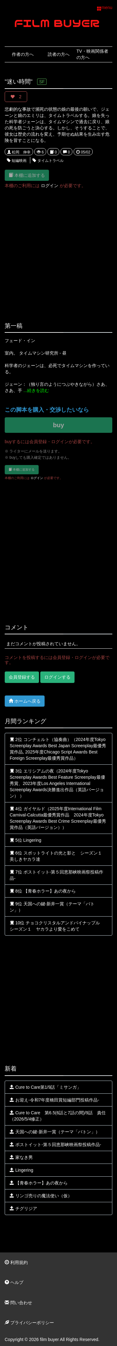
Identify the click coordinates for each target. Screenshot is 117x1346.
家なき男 (21, 1157)
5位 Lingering (25, 840)
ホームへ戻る (25, 701)
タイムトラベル (47, 160)
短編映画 (17, 160)
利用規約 (16, 1262)
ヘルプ (14, 1282)
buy (58, 425)
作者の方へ (23, 54)
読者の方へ (59, 54)
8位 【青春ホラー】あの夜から (43, 890)
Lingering (21, 1170)
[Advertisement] (58, 251)
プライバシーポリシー (29, 1322)
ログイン (49, 185)
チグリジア (23, 1208)
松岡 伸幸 (19, 152)
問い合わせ (18, 1302)
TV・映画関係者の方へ (92, 54)
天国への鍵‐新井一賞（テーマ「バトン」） (55, 1131)
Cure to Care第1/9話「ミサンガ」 (45, 1087)
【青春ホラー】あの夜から (39, 1182)
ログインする (57, 677)
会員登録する (22, 677)
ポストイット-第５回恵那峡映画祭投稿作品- (55, 1144)
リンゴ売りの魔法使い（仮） (41, 1195)
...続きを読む (36, 390)
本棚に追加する (27, 175)
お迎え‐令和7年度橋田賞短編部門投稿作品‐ (54, 1099)
